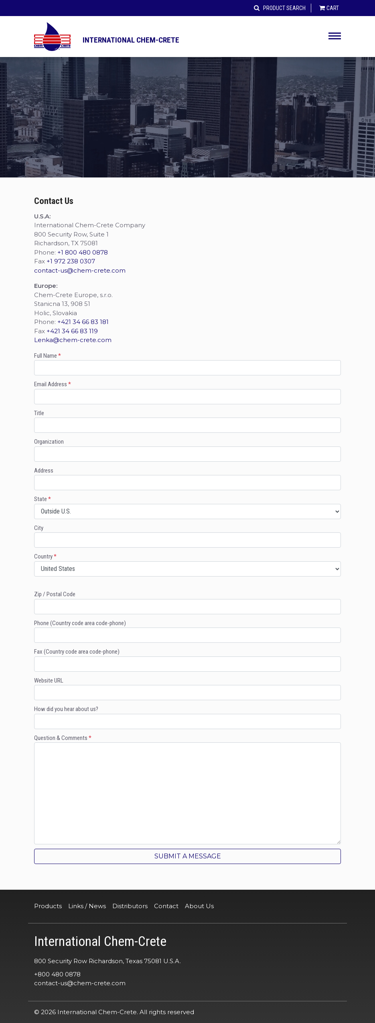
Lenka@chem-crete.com (72, 340)
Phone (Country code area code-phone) (187, 631)
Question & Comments (187, 789)
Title (187, 421)
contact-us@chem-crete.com (80, 270)
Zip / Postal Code (187, 602)
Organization (187, 450)
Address (187, 479)
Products (48, 906)
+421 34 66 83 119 (72, 331)
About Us (199, 906)
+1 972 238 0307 (71, 261)
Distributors (130, 906)
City (187, 536)
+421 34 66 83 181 (83, 322)
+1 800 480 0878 (82, 252)
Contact (166, 906)
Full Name (187, 364)
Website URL (187, 689)
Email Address (187, 392)
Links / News (87, 906)
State (187, 507)
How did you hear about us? (187, 717)
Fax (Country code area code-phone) (187, 660)
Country (187, 565)
